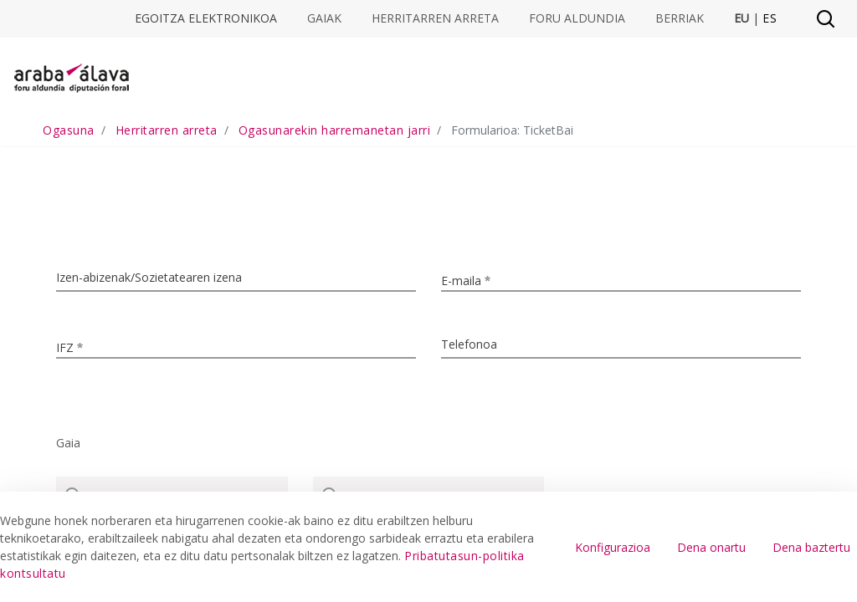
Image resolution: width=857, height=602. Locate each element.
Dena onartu (711, 547)
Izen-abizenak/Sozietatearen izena (149, 277)
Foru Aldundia (577, 18)
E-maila (474, 278)
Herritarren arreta (435, 18)
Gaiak (324, 18)
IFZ (78, 345)
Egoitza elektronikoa (206, 18)
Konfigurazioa (612, 547)
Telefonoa (469, 344)
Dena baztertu (811, 547)
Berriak (679, 18)
